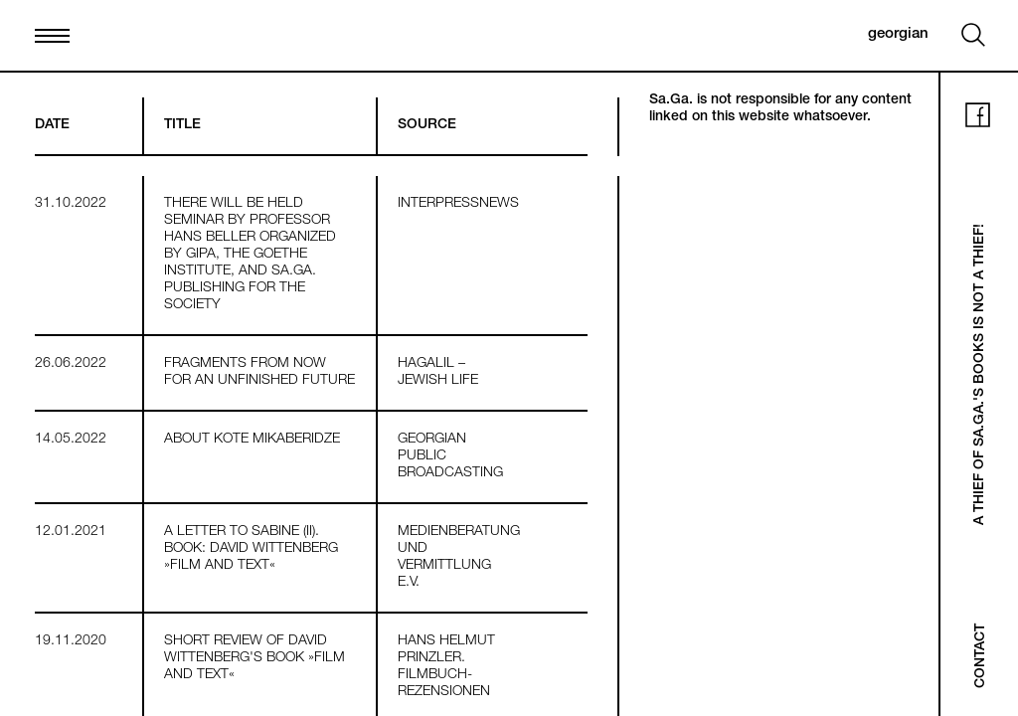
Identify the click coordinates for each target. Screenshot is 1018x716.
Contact (981, 656)
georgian (898, 34)
